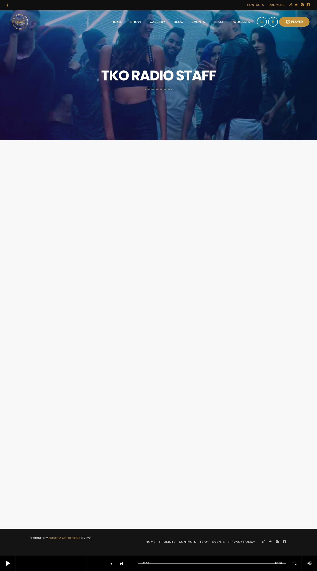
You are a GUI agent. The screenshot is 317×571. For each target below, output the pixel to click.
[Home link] (20, 21)
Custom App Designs (64, 538)
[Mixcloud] (297, 5)
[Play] (273, 22)
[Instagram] (302, 5)
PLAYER (294, 22)
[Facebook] (308, 5)
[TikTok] (291, 5)
